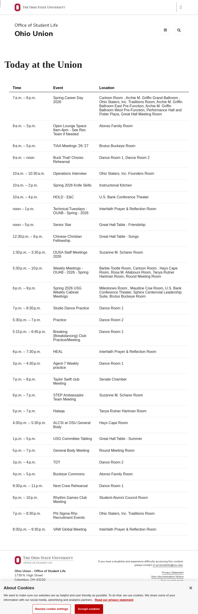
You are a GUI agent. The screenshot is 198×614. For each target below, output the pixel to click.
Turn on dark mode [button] (172, 580)
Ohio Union (33, 33)
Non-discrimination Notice (167, 576)
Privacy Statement (173, 572)
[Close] (191, 590)
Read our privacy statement (114, 602)
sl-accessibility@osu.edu (168, 565)
